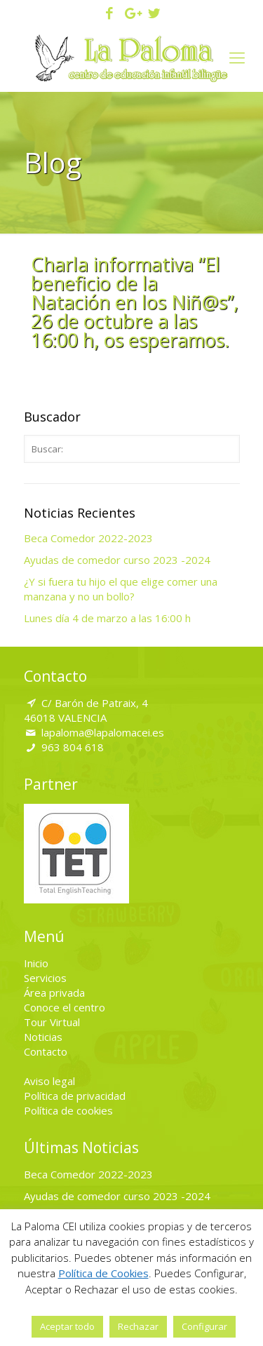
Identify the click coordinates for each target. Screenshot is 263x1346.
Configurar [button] (204, 1326)
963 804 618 (72, 747)
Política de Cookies (103, 1273)
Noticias (43, 1037)
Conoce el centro (64, 1007)
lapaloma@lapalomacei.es (102, 732)
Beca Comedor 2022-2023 (88, 538)
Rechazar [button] (138, 1326)
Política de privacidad (75, 1096)
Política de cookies (68, 1110)
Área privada (54, 992)
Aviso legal (49, 1081)
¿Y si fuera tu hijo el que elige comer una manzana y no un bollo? (120, 588)
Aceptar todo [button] (67, 1326)
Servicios (45, 978)
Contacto (45, 1051)
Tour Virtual (52, 1022)
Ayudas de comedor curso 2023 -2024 (117, 560)
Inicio (36, 963)
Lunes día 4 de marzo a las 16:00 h (107, 618)
